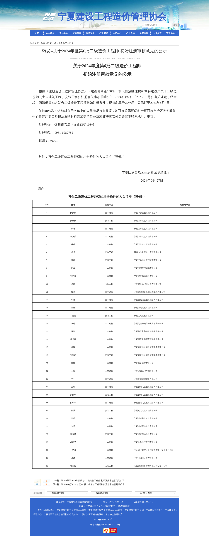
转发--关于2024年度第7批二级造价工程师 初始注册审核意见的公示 (92, 480)
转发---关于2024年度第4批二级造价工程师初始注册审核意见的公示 (92, 484)
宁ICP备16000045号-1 (104, 519)
